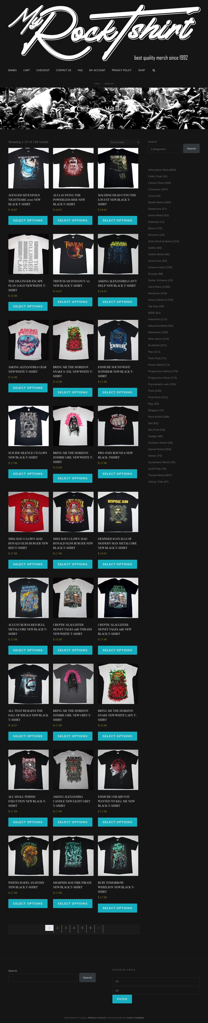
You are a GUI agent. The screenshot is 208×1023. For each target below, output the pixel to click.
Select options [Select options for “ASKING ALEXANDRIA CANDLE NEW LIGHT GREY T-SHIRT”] (73, 822)
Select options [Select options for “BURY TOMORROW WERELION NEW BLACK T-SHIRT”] (117, 908)
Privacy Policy (122, 70)
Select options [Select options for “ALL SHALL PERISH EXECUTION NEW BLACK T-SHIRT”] (28, 822)
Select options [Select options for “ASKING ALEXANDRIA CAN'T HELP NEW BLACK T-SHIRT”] (117, 302)
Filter (122, 999)
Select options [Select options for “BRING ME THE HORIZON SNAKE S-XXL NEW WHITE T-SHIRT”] (73, 392)
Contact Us (63, 70)
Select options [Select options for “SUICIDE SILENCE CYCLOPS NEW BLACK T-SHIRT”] (28, 474)
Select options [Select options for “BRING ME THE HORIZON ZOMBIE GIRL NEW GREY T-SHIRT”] (73, 736)
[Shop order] (124, 142)
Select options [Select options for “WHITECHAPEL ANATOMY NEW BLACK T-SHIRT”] (28, 903)
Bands (12, 70)
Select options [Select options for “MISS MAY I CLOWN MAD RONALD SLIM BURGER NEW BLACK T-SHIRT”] (73, 564)
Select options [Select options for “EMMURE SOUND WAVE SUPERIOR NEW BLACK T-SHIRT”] (117, 392)
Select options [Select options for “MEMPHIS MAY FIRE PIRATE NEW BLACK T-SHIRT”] (73, 903)
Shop (141, 70)
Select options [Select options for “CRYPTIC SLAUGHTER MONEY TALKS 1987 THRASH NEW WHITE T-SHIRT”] (73, 650)
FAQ (80, 70)
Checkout (42, 70)
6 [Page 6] (90, 928)
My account (97, 70)
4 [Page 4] (74, 928)
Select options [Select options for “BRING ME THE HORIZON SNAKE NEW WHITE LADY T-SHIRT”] (117, 736)
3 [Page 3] (66, 928)
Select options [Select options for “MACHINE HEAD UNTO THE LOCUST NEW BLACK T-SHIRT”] (117, 220)
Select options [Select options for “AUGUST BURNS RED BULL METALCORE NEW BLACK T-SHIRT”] (28, 650)
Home (97, 83)
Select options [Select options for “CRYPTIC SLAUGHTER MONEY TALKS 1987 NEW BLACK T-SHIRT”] (117, 650)
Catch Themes (135, 1018)
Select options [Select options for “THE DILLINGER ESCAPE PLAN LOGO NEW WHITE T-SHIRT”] (28, 306)
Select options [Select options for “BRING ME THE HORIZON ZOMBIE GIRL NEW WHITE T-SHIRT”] (73, 478)
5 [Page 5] (82, 928)
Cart (26, 70)
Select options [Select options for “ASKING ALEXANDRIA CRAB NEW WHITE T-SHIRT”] (28, 388)
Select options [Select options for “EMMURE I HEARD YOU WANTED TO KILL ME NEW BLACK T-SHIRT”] (117, 822)
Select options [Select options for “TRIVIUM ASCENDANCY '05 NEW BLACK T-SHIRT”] (73, 302)
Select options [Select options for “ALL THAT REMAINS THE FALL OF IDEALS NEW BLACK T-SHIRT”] (28, 736)
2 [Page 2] (57, 928)
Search (152, 141)
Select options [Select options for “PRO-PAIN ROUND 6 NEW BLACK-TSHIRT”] (117, 474)
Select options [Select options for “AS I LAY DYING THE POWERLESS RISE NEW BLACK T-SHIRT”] (73, 220)
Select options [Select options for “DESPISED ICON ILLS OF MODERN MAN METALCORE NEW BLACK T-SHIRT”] (117, 564)
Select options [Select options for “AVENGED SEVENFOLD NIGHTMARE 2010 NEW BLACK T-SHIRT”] (28, 220)
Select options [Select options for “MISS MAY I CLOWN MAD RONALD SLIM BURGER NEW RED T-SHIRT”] (28, 564)
